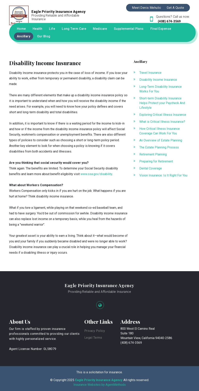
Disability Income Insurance (158, 80)
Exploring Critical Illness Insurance (162, 115)
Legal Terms (93, 337)
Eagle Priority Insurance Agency (99, 285)
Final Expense (160, 29)
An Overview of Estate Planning (160, 140)
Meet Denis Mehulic (146, 8)
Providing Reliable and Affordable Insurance (99, 292)
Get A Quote (175, 8)
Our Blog (43, 36)
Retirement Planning (153, 154)
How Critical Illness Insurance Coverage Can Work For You (159, 131)
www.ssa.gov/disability (96, 174)
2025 (70, 380)
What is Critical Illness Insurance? (162, 122)
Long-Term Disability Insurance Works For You (160, 89)
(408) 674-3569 (169, 21)
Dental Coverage (150, 168)
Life (52, 29)
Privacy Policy (94, 331)
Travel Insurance (150, 73)
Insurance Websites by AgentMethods (99, 385)
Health (37, 29)
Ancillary (23, 36)
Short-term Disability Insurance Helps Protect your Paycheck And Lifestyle (162, 103)
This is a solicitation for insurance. (99, 372)
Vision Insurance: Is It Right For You (163, 175)
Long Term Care (74, 29)
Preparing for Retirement (156, 161)
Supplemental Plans (129, 29)
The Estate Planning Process (159, 147)
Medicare (100, 29)
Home (21, 29)
